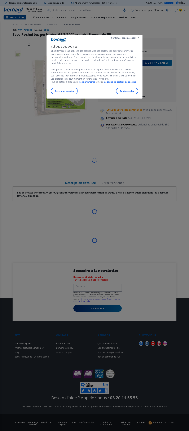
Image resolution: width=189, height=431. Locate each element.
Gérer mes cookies (64, 91)
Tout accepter (127, 91)
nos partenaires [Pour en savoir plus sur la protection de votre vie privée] (87, 81)
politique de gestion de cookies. (120, 81)
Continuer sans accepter (123, 37)
